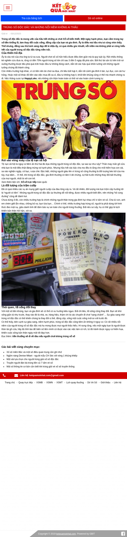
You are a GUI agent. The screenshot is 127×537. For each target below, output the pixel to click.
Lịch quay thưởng (75, 382)
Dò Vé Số (92, 382)
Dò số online (95, 18)
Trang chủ (10, 382)
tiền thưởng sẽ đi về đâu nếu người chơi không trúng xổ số (43, 336)
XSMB (39, 382)
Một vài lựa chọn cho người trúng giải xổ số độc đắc (33, 359)
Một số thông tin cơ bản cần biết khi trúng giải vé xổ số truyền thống (40, 366)
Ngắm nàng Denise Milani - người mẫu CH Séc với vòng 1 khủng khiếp (42, 355)
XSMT (59, 382)
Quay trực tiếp (26, 382)
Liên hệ (117, 382)
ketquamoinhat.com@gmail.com (46, 375)
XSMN (49, 382)
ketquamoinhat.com (66, 533)
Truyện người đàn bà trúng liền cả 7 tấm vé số (30, 363)
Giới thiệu (105, 382)
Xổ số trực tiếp (29, 182)
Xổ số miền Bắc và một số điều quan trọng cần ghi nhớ (34, 352)
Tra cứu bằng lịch (32, 18)
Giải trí (4, 33)
